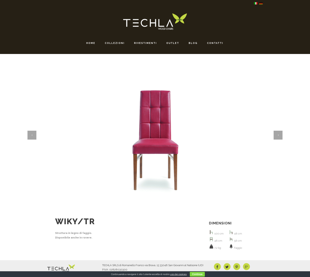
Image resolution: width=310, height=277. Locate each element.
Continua (197, 274)
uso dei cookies (178, 274)
